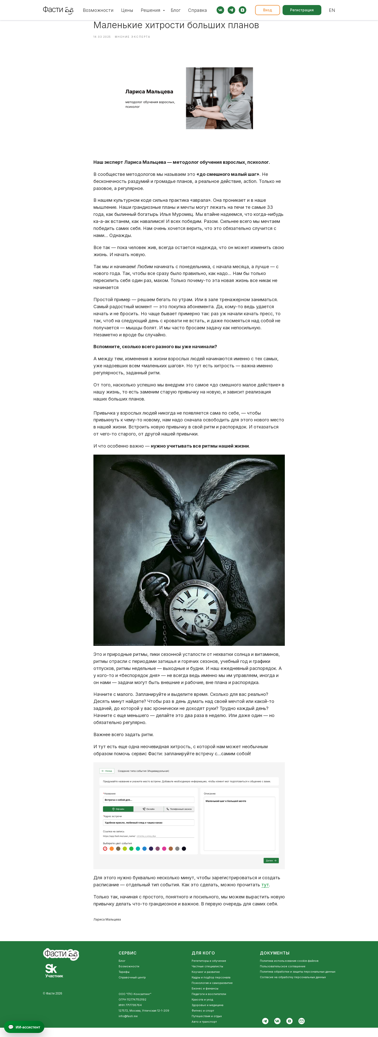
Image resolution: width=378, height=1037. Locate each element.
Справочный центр (132, 986)
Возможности (98, 10)
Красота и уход (202, 1009)
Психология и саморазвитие (212, 992)
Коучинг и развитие (206, 981)
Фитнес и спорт (203, 1020)
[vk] (220, 10)
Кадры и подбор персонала (211, 986)
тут (265, 889)
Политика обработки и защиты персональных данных (297, 981)
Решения (151, 10)
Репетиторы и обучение (209, 970)
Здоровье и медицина (207, 1014)
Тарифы (124, 981)
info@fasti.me (128, 1025)
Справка (197, 10)
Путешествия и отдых (207, 1025)
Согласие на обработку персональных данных (293, 986)
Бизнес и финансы (205, 998)
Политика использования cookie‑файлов (289, 970)
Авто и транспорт (204, 1031)
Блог (176, 10)
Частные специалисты (207, 975)
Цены (127, 10)
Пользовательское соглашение (282, 975)
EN (332, 10)
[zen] (242, 10)
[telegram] (231, 10)
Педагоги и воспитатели (209, 1003)
